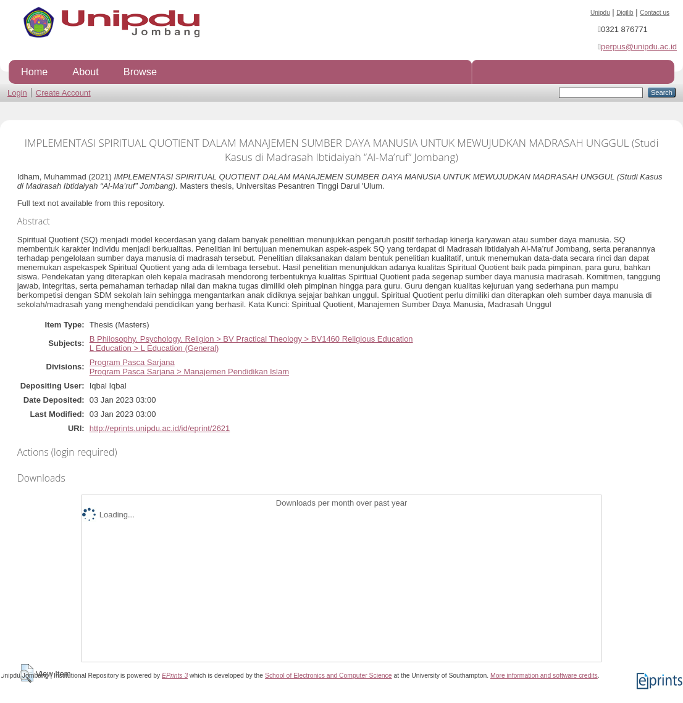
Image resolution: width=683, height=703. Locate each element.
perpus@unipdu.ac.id (639, 46)
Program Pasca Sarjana (132, 362)
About (85, 71)
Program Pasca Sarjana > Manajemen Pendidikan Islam (189, 371)
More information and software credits (544, 675)
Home (34, 71)
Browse (140, 71)
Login (17, 92)
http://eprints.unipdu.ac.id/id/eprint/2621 (160, 428)
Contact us (654, 12)
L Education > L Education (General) (154, 348)
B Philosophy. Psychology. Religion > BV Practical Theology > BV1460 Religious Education (251, 338)
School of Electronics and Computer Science (328, 675)
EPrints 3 (175, 675)
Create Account (63, 92)
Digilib (624, 12)
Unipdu (600, 12)
